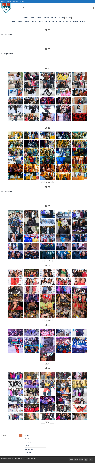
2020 (61, 17)
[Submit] (20, 435)
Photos (46, 8)
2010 (69, 21)
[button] (78, 8)
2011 (62, 21)
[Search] (23, 8)
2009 (75, 21)
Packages (39, 8)
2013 (48, 21)
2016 (27, 21)
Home (27, 8)
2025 (32, 17)
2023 (46, 17)
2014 (41, 21)
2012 (55, 21)
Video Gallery (55, 8)
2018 (13, 21)
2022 (53, 17)
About (32, 8)
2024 (39, 17)
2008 (82, 21)
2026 (25, 17)
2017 (20, 21)
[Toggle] (45, 442)
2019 (68, 17)
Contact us (65, 8)
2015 (34, 21)
